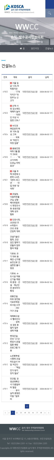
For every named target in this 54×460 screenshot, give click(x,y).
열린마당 (35, 48)
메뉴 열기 (49, 4)
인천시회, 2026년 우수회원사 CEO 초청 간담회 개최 (15, 226)
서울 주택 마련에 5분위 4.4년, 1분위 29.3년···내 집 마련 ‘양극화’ (15, 180)
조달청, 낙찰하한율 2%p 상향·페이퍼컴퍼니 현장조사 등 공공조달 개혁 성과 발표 (15, 204)
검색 (49, 13)
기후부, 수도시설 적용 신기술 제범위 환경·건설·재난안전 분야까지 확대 (15, 282)
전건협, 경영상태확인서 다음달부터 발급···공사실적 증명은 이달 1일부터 (15, 389)
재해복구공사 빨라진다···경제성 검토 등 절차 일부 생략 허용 (15, 323)
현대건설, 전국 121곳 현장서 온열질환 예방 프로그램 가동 (15, 343)
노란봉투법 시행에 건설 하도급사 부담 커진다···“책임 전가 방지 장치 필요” (15, 365)
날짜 (47, 77)
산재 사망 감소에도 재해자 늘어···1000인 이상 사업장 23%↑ (15, 113)
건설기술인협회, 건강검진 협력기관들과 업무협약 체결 (15, 243)
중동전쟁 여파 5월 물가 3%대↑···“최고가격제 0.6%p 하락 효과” (15, 157)
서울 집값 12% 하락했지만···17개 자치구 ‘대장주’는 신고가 (15, 92)
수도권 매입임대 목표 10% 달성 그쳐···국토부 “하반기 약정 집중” (15, 134)
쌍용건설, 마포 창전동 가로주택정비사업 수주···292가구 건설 (15, 303)
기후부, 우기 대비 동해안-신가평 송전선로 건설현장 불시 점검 (15, 261)
